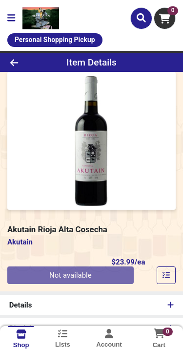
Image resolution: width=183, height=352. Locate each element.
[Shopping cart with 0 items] (165, 18)
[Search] (141, 18)
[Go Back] (28, 62)
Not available (70, 275)
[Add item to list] (166, 275)
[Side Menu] (11, 18)
